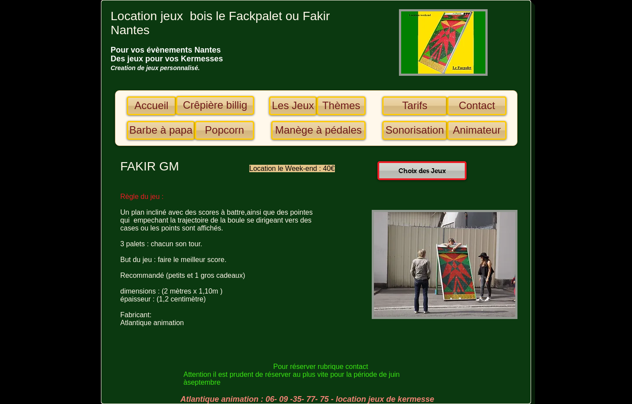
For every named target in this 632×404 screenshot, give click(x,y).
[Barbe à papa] (161, 130)
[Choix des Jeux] (422, 170)
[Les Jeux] (293, 105)
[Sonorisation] (414, 130)
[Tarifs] (414, 105)
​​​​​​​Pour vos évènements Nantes (166, 50)
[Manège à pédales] (318, 130)
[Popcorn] (224, 130)
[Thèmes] (341, 105)
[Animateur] (476, 130)
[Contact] (476, 105)
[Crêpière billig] (215, 105)
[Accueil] (151, 105)
